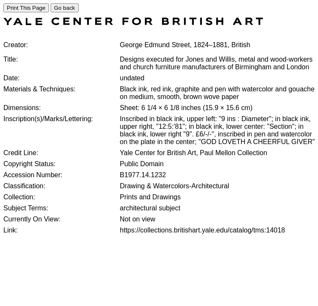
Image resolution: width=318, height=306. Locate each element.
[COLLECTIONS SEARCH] (133, 22)
